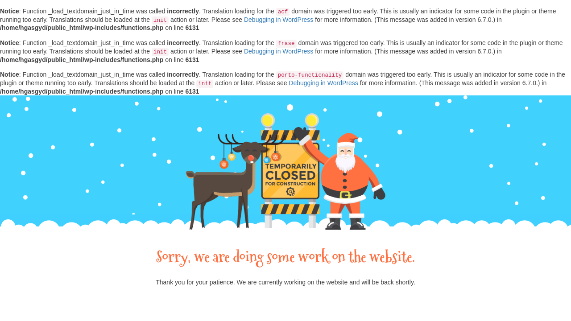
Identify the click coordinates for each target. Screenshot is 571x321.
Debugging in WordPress (278, 19)
